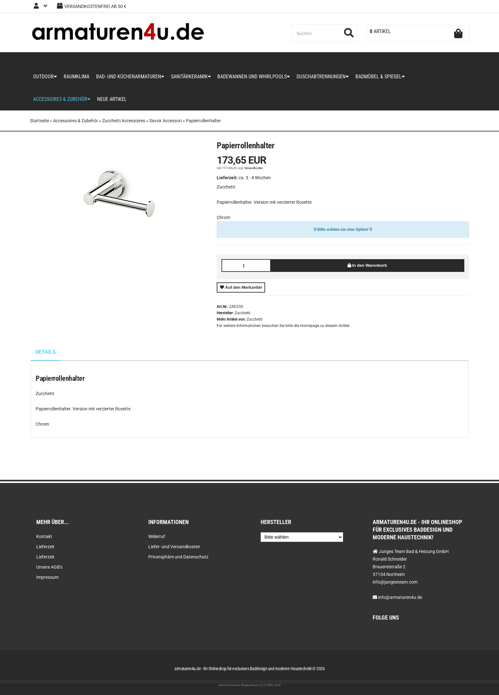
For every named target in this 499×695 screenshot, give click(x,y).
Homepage (309, 327)
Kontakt (44, 536)
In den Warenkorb (367, 267)
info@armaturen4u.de (400, 597)
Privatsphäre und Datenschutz (178, 556)
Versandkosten (253, 169)
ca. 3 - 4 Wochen (255, 179)
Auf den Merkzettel (241, 289)
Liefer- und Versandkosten (174, 546)
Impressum (47, 577)
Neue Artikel (111, 100)
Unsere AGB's (49, 567)
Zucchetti (255, 321)
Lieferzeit (45, 546)
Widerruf (156, 536)
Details (46, 354)
